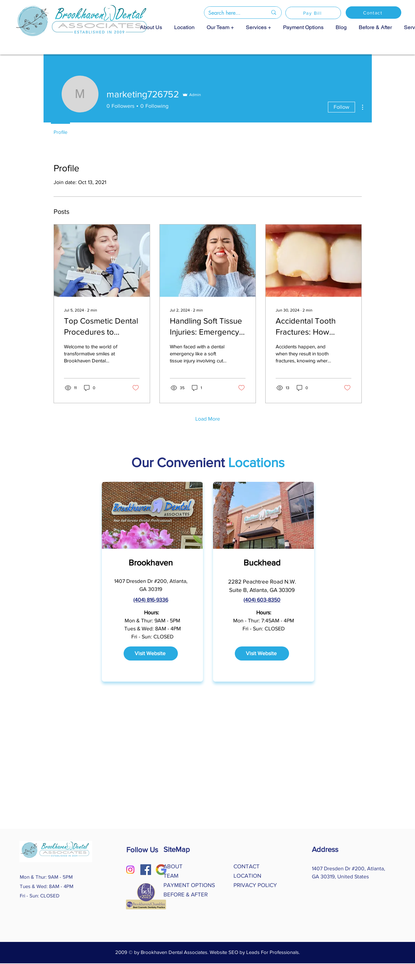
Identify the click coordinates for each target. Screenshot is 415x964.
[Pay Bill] (313, 13)
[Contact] (373, 12)
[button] (220, 27)
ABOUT (173, 866)
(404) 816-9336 (150, 600)
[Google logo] (161, 869)
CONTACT (246, 866)
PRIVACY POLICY (255, 885)
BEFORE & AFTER (185, 894)
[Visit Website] (151, 653)
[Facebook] (145, 869)
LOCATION (247, 875)
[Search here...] (233, 13)
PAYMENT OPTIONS (189, 885)
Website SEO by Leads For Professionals (254, 952)
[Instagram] (130, 869)
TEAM (171, 875)
